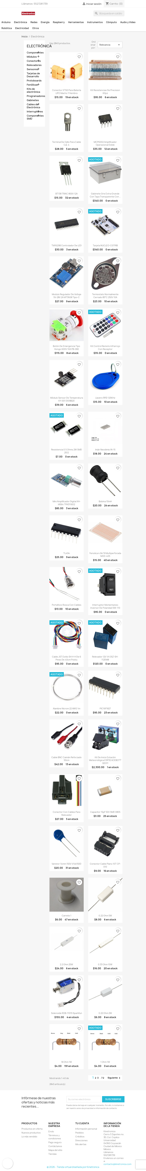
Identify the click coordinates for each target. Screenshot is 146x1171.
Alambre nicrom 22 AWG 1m (66, 708)
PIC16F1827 (105, 708)
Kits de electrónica (33, 90)
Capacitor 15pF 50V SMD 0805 (105, 812)
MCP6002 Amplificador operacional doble (105, 143)
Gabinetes (33, 100)
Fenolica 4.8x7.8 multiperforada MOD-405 (105, 555)
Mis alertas (80, 1144)
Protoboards (34, 80)
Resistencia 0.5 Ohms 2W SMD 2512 (66, 451)
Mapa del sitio (55, 1150)
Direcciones (81, 1140)
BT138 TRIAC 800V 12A (66, 193)
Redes (33, 22)
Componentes (34, 52)
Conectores (34, 61)
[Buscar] (108, 13)
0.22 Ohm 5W (105, 915)
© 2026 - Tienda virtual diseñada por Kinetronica (73, 1167)
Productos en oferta (32, 1128)
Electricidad (22, 28)
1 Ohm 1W (105, 1062)
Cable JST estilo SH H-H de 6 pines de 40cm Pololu (66, 658)
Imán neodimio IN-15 (105, 449)
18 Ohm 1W (66, 1062)
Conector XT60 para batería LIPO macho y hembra (66, 92)
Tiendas (52, 1154)
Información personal (86, 1128)
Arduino (6, 22)
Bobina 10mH (105, 501)
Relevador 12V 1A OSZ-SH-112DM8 (105, 658)
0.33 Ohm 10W (105, 964)
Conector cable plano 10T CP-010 (105, 865)
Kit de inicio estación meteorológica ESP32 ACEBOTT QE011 (105, 760)
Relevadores (34, 65)
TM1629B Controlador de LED (67, 245)
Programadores (34, 96)
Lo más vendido (29, 1136)
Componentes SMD (34, 117)
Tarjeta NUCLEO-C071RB (105, 245)
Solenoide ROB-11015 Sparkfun (66, 1013)
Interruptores (34, 111)
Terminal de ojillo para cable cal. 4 (66, 143)
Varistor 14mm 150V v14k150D (66, 863)
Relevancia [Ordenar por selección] (110, 45)
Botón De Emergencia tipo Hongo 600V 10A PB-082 (66, 347)
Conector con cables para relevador (66, 813)
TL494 (66, 553)
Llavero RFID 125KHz (105, 397)
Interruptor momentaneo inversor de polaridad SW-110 (105, 606)
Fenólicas (32, 84)
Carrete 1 (66, 915)
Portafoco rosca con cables (66, 604)
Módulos (32, 56)
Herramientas (76, 22)
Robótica (6, 28)
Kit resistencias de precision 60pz (105, 92)
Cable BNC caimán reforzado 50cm (66, 759)
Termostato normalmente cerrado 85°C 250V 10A (105, 296)
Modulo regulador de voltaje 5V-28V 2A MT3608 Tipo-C (66, 296)
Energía (45, 22)
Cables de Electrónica (33, 106)
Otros (35, 28)
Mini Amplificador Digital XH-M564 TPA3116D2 (67, 503)
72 (102, 1077)
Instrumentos (95, 22)
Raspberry (59, 22)
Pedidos (79, 1132)
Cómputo (111, 22)
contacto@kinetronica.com (117, 1164)
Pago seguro (55, 1142)
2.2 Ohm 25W (66, 964)
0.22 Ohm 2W (105, 1013)
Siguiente (114, 1078)
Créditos (79, 1136)
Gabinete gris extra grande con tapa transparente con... (105, 195)
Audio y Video (128, 22)
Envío (51, 1131)
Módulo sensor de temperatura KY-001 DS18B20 (66, 399)
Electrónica (20, 22)
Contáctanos (55, 1146)
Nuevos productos (31, 1132)
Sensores (32, 69)
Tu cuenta (82, 1123)
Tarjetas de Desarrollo (33, 75)
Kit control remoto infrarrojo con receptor (105, 347)
